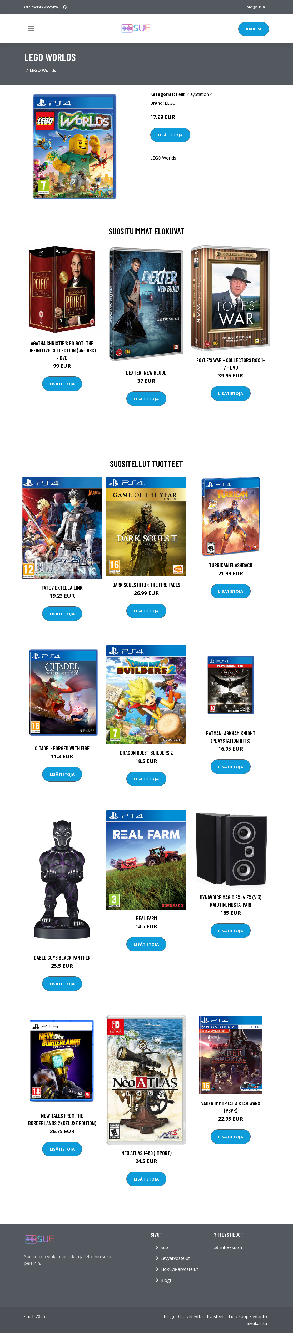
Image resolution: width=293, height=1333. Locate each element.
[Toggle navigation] (31, 28)
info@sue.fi (255, 6)
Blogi (166, 1280)
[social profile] (65, 7)
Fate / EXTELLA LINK (62, 587)
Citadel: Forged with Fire (62, 748)
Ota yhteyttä (190, 1316)
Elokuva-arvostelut (179, 1269)
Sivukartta (257, 1323)
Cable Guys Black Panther (62, 957)
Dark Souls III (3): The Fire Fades (146, 584)
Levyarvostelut (175, 1258)
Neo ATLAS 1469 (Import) (146, 1153)
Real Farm (146, 918)
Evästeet (215, 1316)
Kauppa (253, 28)
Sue (164, 1247)
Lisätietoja (170, 135)
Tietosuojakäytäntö (247, 1316)
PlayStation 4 (199, 94)
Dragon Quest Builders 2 (146, 752)
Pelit (180, 94)
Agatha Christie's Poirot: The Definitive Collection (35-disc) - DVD (62, 350)
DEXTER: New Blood (146, 372)
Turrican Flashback (230, 565)
